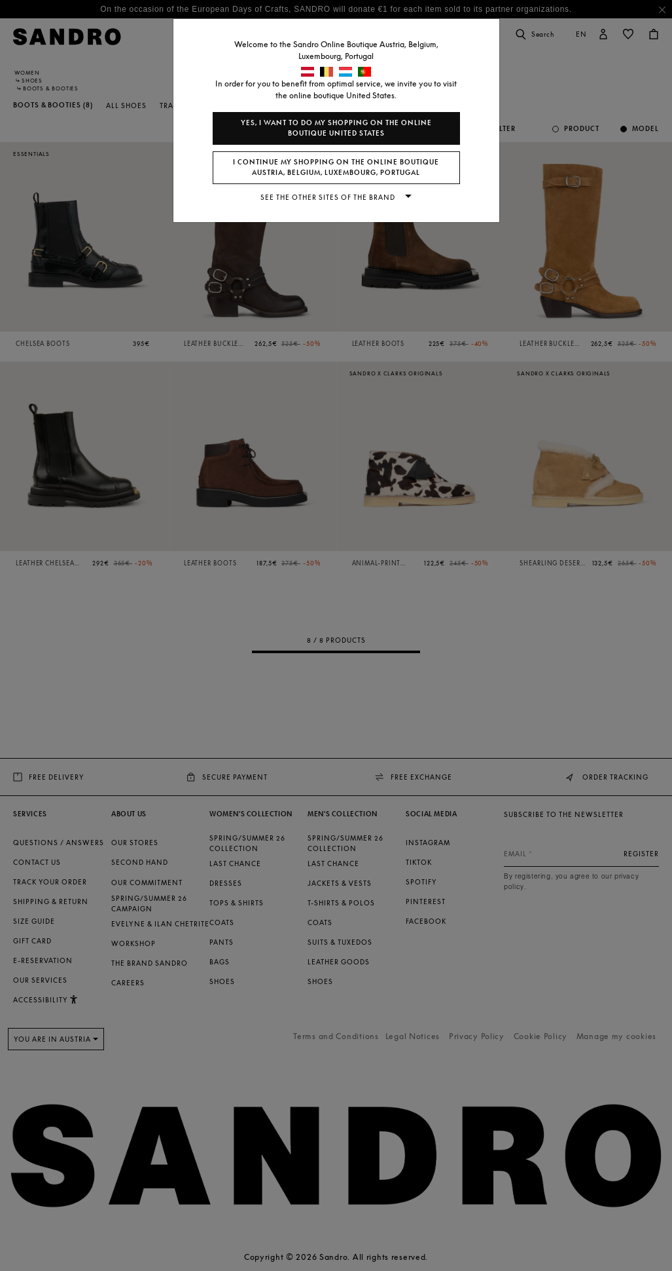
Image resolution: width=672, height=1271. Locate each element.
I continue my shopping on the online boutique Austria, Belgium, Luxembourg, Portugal (336, 167)
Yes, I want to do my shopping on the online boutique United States (336, 128)
